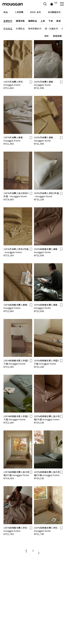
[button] (8, 21)
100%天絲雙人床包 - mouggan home (14, 83)
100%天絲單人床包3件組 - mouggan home (46, 195)
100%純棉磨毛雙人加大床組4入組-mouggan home (47, 418)
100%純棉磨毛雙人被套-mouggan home (46, 250)
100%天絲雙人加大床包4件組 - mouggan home (16, 195)
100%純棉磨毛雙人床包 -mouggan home (16, 529)
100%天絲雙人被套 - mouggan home (44, 83)
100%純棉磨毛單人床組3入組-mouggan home (16, 362)
